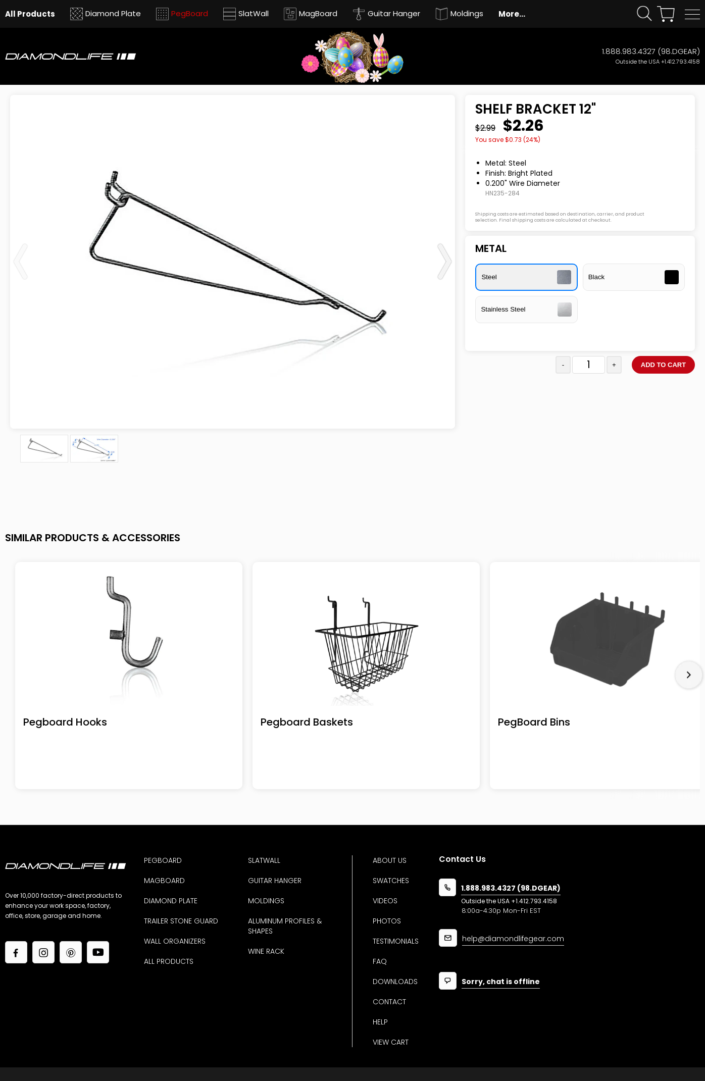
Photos (387, 921)
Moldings (266, 901)
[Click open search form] (644, 14)
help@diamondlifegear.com (513, 939)
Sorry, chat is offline (501, 982)
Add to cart (663, 365)
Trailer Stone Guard (181, 921)
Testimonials (396, 941)
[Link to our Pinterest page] (71, 952)
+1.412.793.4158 (680, 62)
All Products (168, 961)
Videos (385, 901)
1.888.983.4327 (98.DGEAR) (651, 51)
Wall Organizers (175, 941)
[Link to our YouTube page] (98, 952)
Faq (380, 961)
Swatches (391, 881)
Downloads (395, 981)
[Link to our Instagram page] (43, 952)
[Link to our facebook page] (16, 952)
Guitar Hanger (274, 881)
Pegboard (163, 860)
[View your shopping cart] (666, 14)
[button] (692, 14)
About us (390, 860)
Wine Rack (266, 951)
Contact (389, 1002)
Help (380, 1022)
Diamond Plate (170, 901)
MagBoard (164, 881)
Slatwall (264, 860)
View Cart (391, 1042)
